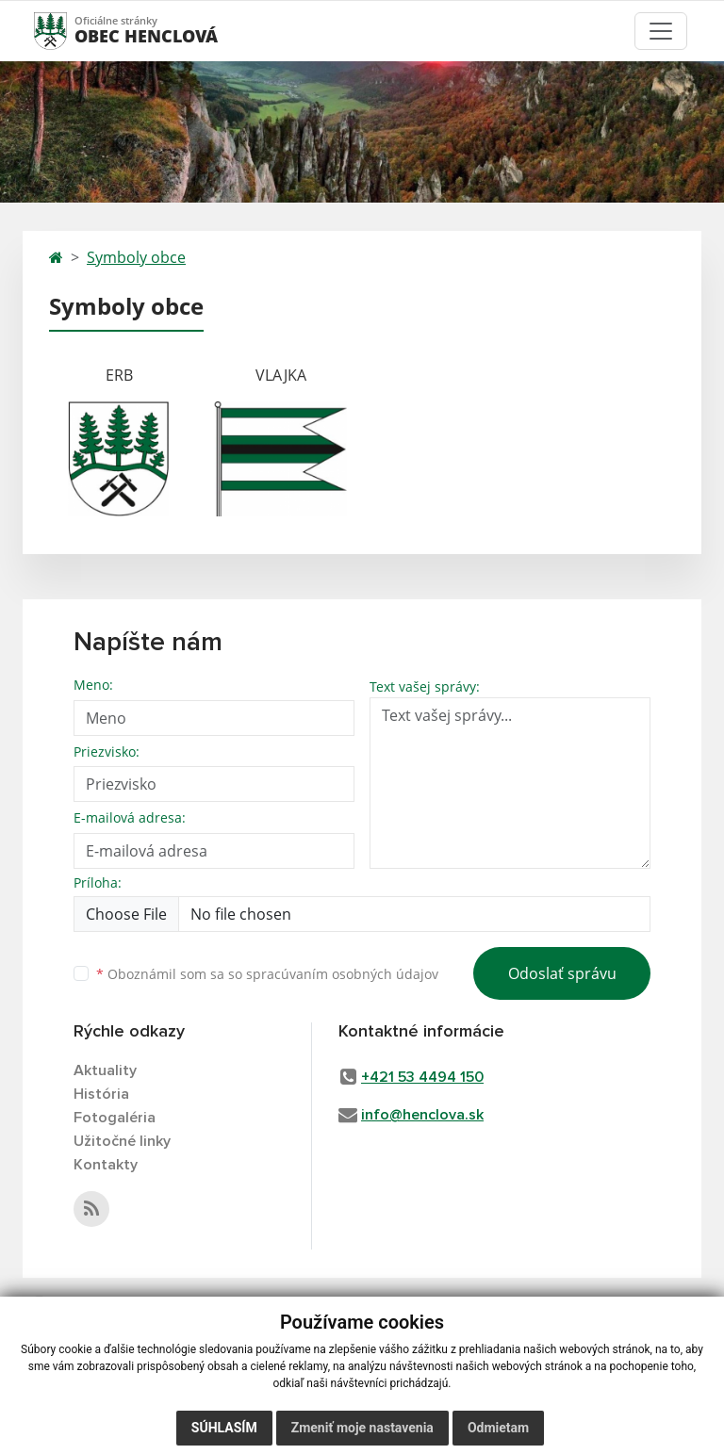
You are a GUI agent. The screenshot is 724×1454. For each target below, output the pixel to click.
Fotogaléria (115, 1117)
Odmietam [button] (498, 1427)
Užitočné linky (122, 1141)
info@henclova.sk (422, 1114)
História (101, 1094)
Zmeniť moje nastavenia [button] (362, 1427)
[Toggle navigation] (660, 31)
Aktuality (105, 1070)
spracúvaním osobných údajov (342, 974)
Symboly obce (136, 257)
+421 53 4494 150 (422, 1077)
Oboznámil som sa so (267, 974)
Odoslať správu (562, 973)
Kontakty (106, 1164)
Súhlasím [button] (224, 1427)
